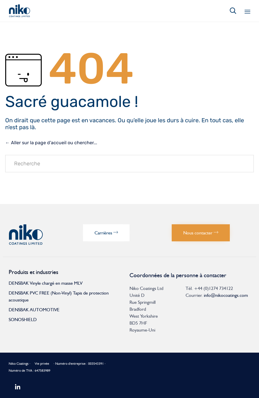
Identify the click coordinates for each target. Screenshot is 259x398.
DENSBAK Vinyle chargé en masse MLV (45, 283)
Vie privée (42, 364)
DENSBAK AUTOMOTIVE (34, 309)
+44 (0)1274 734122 (213, 288)
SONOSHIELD (23, 319)
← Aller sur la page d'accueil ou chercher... (51, 142)
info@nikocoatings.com (226, 295)
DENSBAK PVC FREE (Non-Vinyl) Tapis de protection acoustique (59, 296)
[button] (106, 232)
